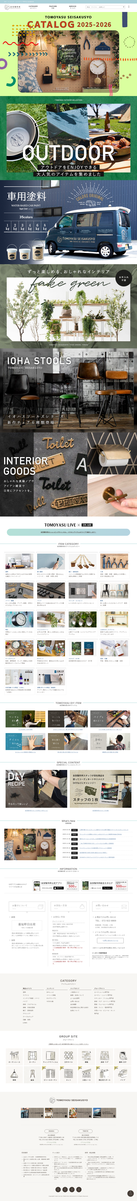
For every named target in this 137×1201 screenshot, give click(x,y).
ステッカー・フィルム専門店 (104, 998)
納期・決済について (77, 995)
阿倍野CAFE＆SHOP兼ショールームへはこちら (51, 1144)
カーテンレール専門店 (101, 992)
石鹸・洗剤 (26, 1019)
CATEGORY (33, 7)
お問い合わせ (74, 1001)
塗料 (24, 992)
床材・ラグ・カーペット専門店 (104, 1001)
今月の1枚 (50, 1001)
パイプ (25, 1001)
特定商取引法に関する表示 (79, 1007)
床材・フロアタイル (29, 1004)
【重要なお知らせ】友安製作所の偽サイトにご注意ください (68, 1044)
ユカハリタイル (92, 1158)
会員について (74, 1010)
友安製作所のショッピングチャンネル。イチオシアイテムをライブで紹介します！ (68, 532)
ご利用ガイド (74, 992)
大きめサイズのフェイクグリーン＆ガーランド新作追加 (97, 857)
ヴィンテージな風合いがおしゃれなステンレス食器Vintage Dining (101, 834)
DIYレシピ (50, 992)
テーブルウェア (28, 1016)
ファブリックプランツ (67, 1177)
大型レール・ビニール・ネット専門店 (104, 1012)
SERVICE (73, 7)
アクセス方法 (51, 1142)
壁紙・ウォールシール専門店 (104, 1004)
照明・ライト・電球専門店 (103, 1007)
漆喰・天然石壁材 (29, 1007)
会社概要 (73, 1004)
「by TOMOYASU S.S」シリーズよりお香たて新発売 (97, 843)
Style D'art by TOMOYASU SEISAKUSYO (66, 1196)
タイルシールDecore (107, 1158)
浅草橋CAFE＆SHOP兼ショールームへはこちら (85, 1144)
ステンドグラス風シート (66, 1158)
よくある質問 (74, 998)
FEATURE (53, 7)
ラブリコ (26, 995)
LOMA (25, 1023)
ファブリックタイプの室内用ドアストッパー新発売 (96, 848)
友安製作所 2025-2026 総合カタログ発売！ (93, 852)
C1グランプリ (51, 998)
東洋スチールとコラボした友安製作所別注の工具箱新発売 (98, 839)
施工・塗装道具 (28, 1010)
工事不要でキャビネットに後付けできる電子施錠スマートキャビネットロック (104, 830)
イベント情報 (51, 995)
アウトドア (26, 1013)
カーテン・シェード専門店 (103, 995)
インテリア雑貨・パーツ (31, 998)
